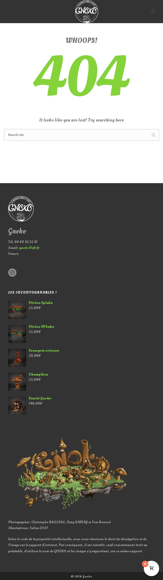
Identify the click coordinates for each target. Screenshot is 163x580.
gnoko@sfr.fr (29, 247)
